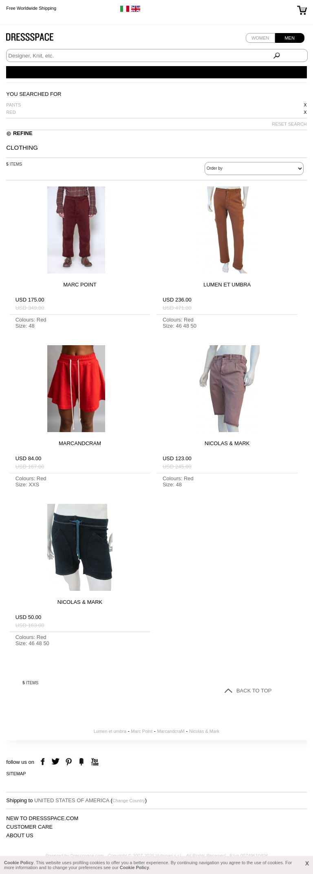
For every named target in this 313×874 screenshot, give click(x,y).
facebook (43, 762)
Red (10, 112)
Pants (13, 104)
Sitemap (16, 773)
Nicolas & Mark (204, 731)
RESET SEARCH (289, 124)
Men (289, 37)
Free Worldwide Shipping (31, 8)
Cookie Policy (18, 862)
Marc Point (141, 731)
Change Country (128, 800)
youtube (93, 762)
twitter (56, 762)
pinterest (68, 762)
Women (260, 37)
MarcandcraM (171, 731)
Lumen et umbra (110, 731)
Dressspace (37, 39)
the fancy (81, 762)
